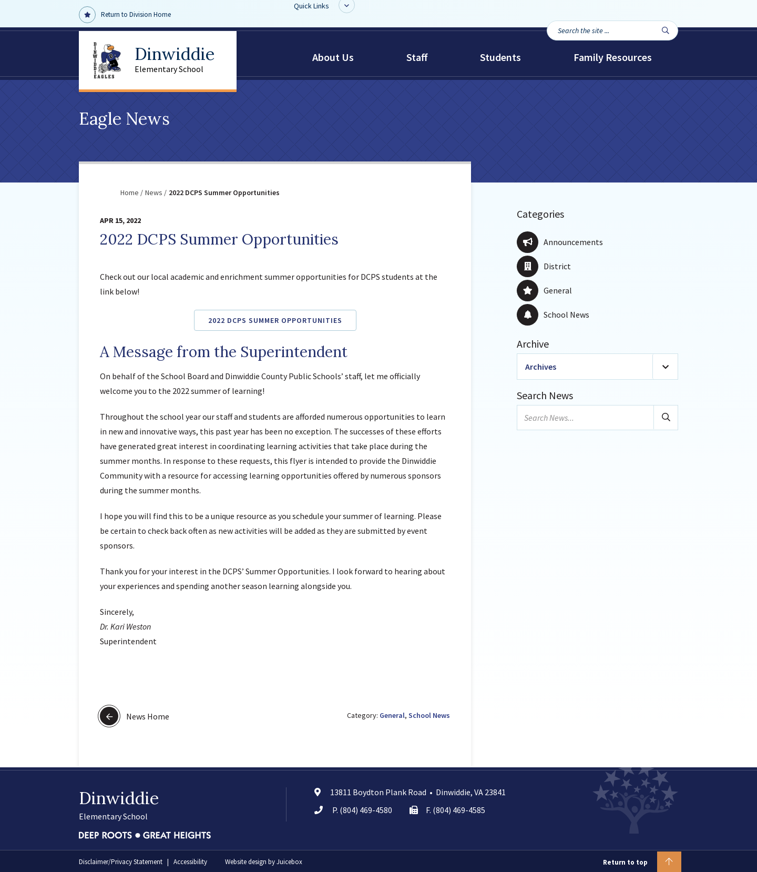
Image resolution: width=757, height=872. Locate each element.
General (392, 715)
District (544, 266)
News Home (134, 716)
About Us (333, 57)
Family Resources (613, 57)
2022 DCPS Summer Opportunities (275, 320)
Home (129, 192)
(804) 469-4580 (366, 810)
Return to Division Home (125, 14)
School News (429, 715)
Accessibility (190, 861)
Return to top (642, 861)
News (153, 192)
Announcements (560, 242)
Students (500, 57)
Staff (416, 57)
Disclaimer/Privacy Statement (120, 861)
